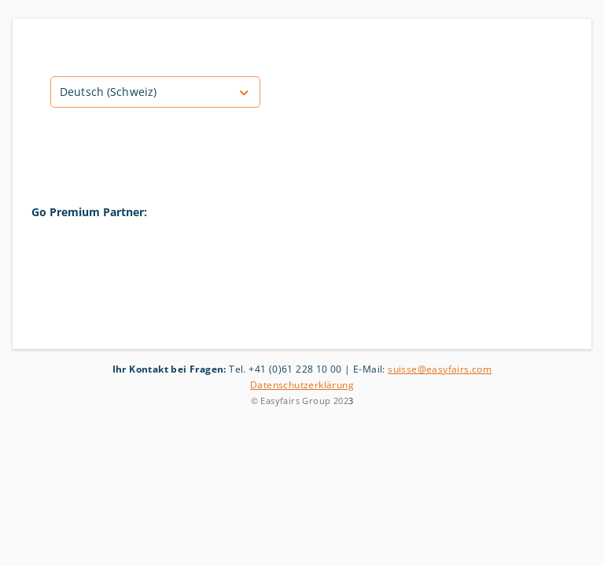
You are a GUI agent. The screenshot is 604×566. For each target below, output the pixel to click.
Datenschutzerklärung (302, 384)
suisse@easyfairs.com (440, 369)
